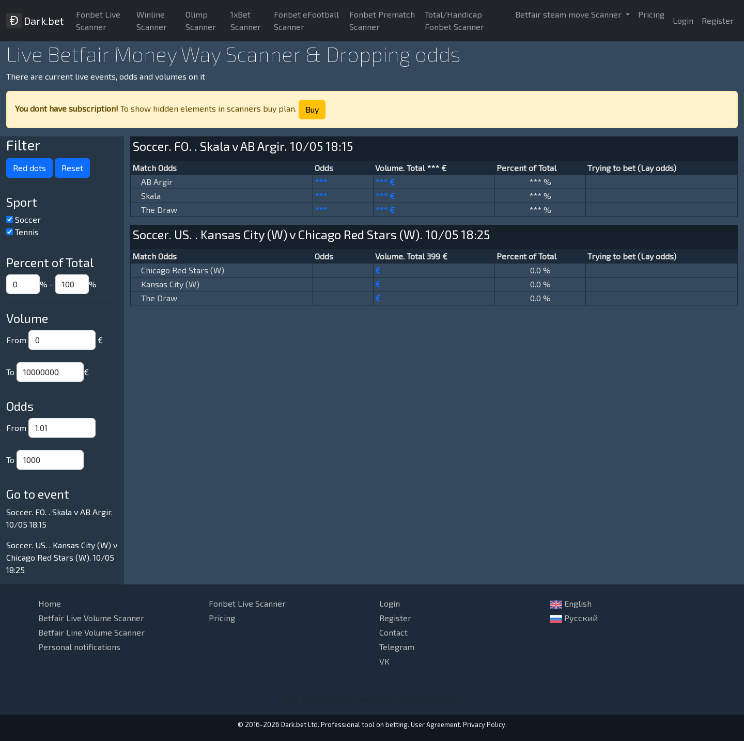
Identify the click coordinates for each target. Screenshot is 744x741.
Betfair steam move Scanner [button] (569, 14)
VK (384, 661)
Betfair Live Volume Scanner (91, 618)
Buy (312, 109)
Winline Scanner (151, 20)
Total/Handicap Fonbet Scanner (454, 20)
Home (49, 603)
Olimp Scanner (200, 20)
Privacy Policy (484, 724)
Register (718, 20)
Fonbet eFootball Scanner (306, 20)
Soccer (28, 219)
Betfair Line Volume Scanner (91, 632)
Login (683, 20)
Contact (393, 632)
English (571, 603)
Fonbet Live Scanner (98, 20)
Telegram (396, 647)
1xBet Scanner (245, 20)
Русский (574, 618)
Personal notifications (79, 647)
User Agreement (435, 724)
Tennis (27, 232)
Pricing (651, 14)
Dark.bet (35, 20)
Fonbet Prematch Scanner (382, 20)
